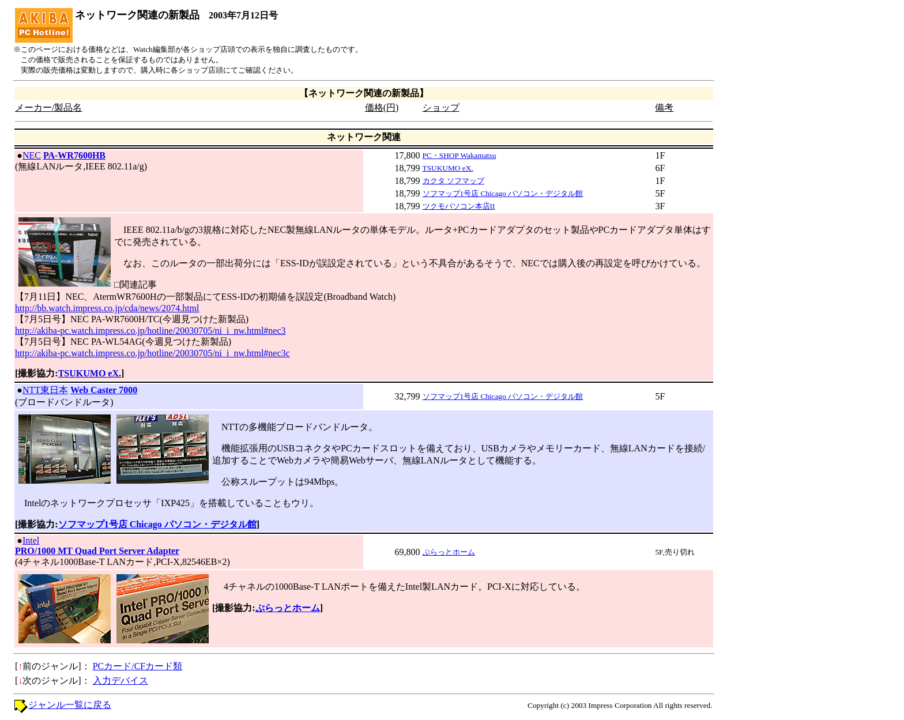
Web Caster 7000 (103, 390)
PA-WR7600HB (74, 155)
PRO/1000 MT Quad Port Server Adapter (97, 551)
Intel (30, 540)
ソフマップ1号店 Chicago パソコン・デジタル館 (503, 193)
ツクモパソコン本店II (459, 206)
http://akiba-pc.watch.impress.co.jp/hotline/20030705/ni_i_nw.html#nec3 (150, 331)
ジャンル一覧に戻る (69, 705)
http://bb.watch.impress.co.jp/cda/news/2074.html (107, 308)
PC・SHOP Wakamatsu (459, 155)
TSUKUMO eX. (448, 168)
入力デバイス (120, 680)
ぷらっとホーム (449, 552)
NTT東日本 (45, 390)
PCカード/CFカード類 (138, 666)
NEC (31, 155)
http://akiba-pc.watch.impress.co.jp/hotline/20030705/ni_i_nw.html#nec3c (152, 353)
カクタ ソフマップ (453, 180)
